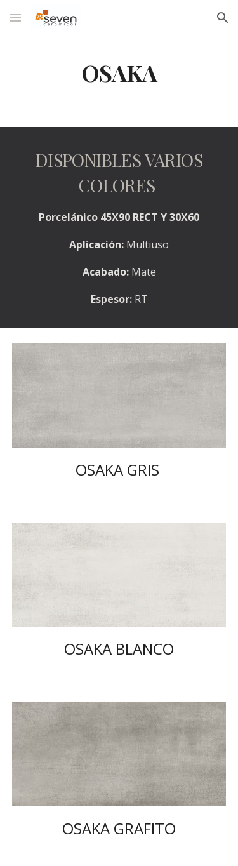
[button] (15, 17)
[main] (119, 73)
